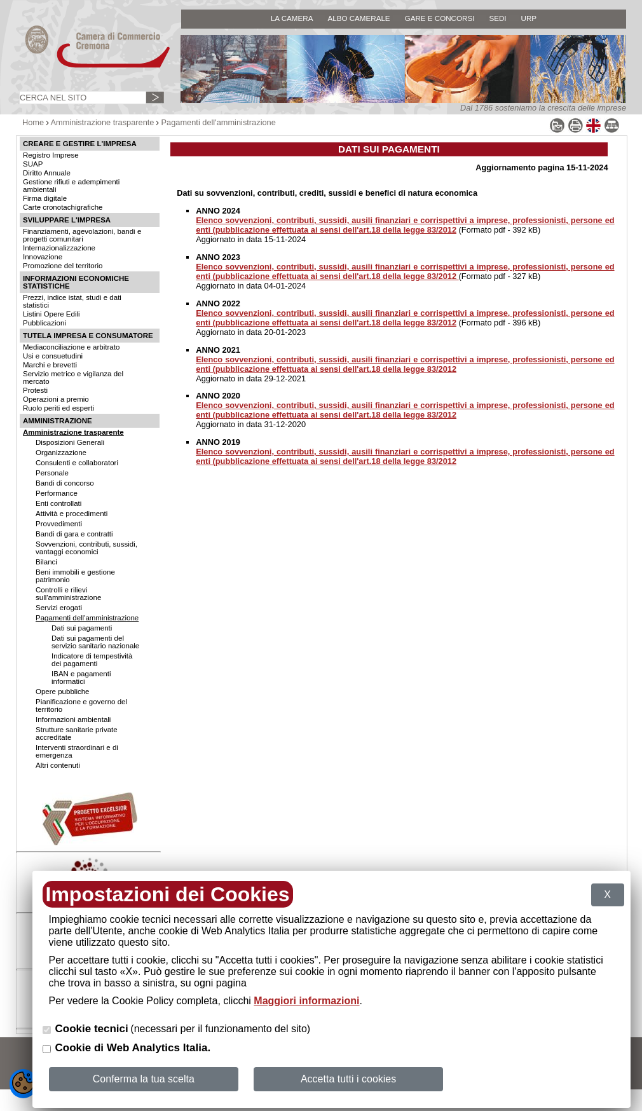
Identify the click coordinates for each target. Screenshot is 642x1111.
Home (33, 122)
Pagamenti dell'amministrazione (218, 122)
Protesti (35, 390)
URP (529, 18)
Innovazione (42, 257)
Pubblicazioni (44, 323)
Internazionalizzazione (59, 248)
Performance (57, 493)
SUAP (33, 164)
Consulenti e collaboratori (77, 463)
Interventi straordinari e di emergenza (77, 751)
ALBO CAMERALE (358, 18)
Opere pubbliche (63, 691)
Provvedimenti (59, 524)
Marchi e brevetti (50, 365)
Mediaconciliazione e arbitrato (71, 347)
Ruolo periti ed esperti (58, 408)
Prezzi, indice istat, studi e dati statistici (72, 301)
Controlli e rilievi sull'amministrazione (68, 593)
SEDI (497, 18)
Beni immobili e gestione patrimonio (75, 575)
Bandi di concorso (65, 483)
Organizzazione (61, 452)
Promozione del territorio (62, 265)
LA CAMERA (292, 18)
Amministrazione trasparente (102, 122)
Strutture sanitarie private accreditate (77, 733)
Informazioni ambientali (73, 719)
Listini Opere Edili (51, 314)
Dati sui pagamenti (81, 628)
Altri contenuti (58, 765)
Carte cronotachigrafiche (62, 207)
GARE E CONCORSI (440, 18)
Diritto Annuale (47, 173)
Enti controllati (58, 503)
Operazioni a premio (56, 399)
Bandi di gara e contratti (74, 534)
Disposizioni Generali (70, 442)
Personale (52, 473)
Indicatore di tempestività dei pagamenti (91, 659)
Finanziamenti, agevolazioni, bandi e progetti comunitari (82, 235)
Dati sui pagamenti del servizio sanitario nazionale (95, 642)
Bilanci (46, 562)
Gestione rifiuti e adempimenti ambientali (71, 185)
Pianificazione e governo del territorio (81, 705)
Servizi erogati (59, 607)
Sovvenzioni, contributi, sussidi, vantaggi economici (86, 548)
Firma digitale (45, 198)
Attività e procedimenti (71, 513)
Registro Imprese (51, 155)
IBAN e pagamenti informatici (81, 677)
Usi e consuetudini (53, 356)
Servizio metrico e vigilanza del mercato (73, 377)
